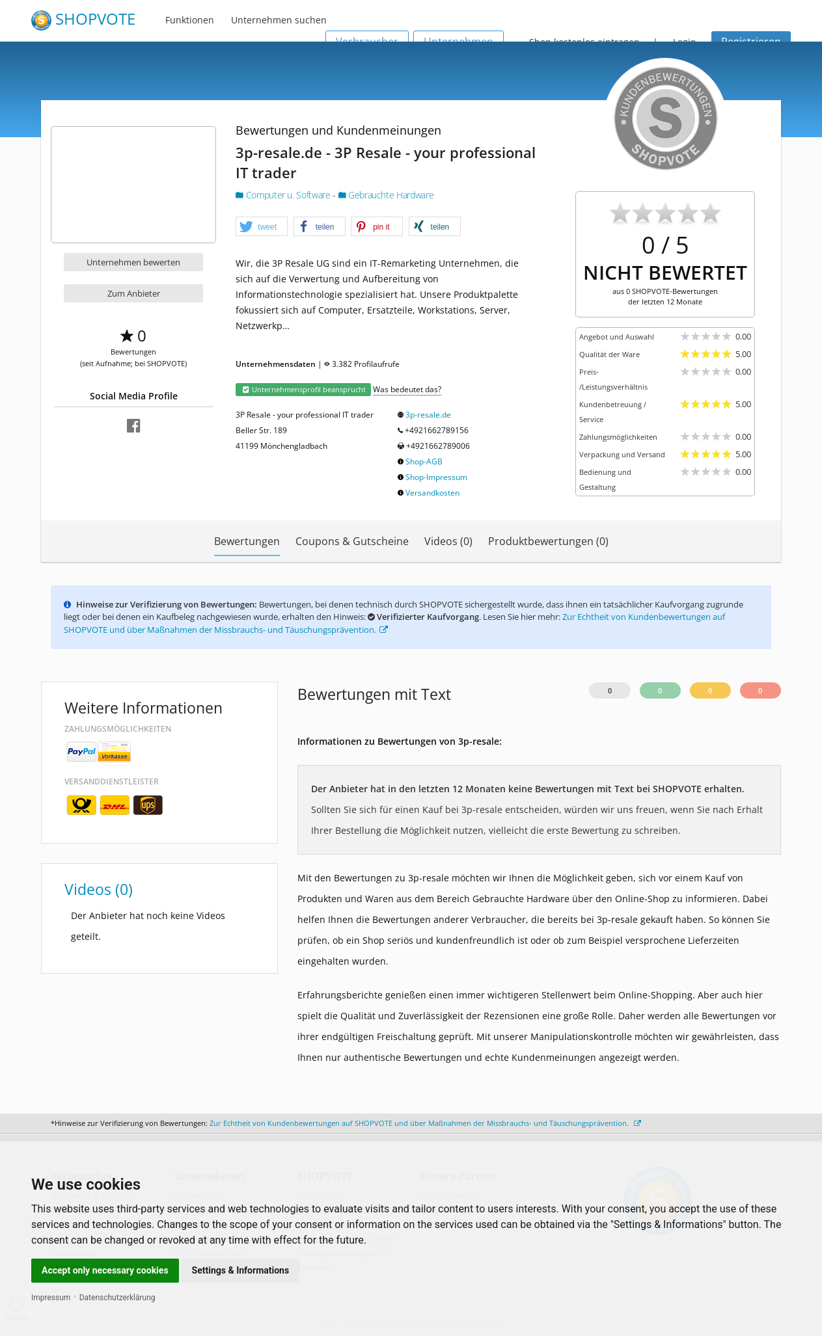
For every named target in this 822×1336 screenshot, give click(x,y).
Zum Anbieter (133, 293)
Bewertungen (247, 541)
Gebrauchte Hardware (386, 195)
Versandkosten (432, 492)
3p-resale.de (428, 414)
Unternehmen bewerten (133, 262)
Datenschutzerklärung (117, 1297)
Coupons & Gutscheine (352, 541)
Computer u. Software (284, 195)
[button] (261, 227)
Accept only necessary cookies (105, 1270)
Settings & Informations (241, 1270)
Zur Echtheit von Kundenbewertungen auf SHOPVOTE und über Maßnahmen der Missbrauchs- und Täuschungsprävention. (425, 1123)
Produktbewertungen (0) (548, 541)
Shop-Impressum (436, 477)
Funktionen (189, 20)
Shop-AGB (424, 461)
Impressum (50, 1297)
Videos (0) (448, 541)
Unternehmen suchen (279, 20)
